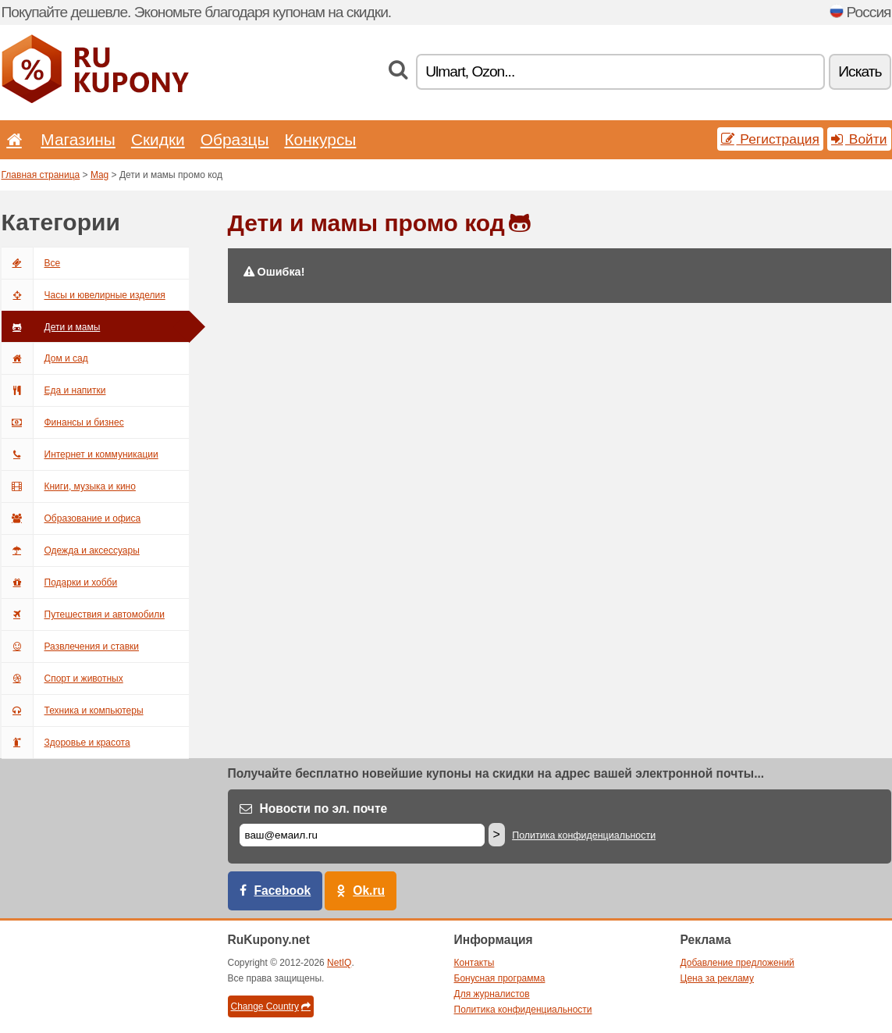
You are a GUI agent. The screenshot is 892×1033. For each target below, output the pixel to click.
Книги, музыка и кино (69, 486)
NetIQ (339, 962)
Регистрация (770, 139)
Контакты (474, 962)
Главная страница (41, 174)
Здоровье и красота (66, 742)
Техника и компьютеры (73, 710)
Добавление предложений (737, 962)
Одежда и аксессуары (71, 550)
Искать (859, 71)
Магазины (78, 139)
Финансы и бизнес (63, 422)
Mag (99, 174)
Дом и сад (45, 358)
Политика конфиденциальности (584, 835)
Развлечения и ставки (71, 646)
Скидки (158, 139)
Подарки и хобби (60, 582)
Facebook (282, 890)
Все (31, 263)
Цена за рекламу (718, 978)
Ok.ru (369, 890)
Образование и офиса (71, 518)
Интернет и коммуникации (80, 454)
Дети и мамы (51, 327)
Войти (859, 139)
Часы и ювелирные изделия (83, 295)
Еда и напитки (54, 390)
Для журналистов (492, 993)
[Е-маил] (362, 835)
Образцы (235, 139)
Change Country (271, 1006)
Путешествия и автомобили (83, 614)
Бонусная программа (500, 978)
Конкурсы (320, 139)
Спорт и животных (62, 678)
